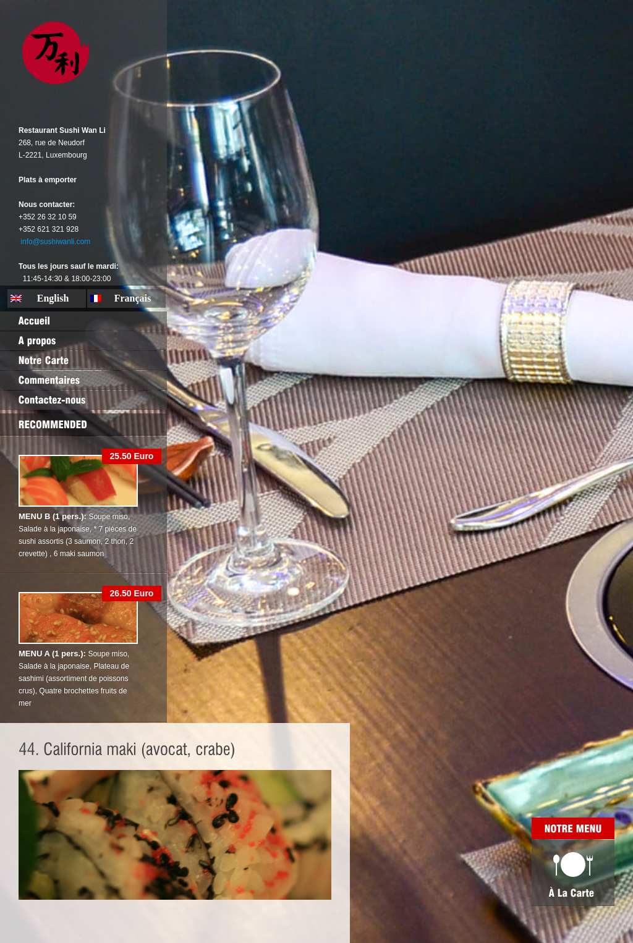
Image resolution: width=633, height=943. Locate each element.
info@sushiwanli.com (55, 241)
